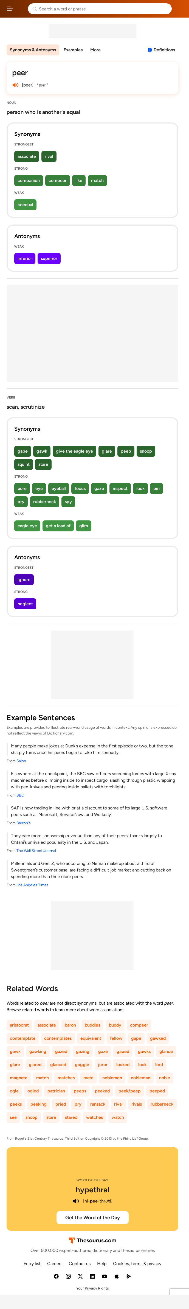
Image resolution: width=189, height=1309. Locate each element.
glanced (58, 1064)
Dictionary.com (179, 8)
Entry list (32, 1263)
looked (122, 1064)
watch (118, 1117)
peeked (102, 1091)
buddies (92, 1025)
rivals (136, 1104)
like (78, 180)
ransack (97, 1104)
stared (71, 1117)
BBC (20, 795)
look (140, 488)
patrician (56, 1091)
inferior (25, 258)
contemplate (22, 1038)
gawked (158, 1038)
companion (29, 180)
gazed (61, 1051)
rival (49, 156)
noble (164, 1077)
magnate (18, 1077)
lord (159, 1064)
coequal (25, 204)
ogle (14, 1091)
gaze (99, 488)
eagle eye (27, 525)
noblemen (112, 1077)
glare (107, 451)
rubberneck (44, 501)
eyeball (59, 488)
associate (27, 156)
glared (35, 1064)
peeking (38, 1104)
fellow (116, 1038)
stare (43, 464)
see (13, 1117)
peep (126, 451)
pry (21, 501)
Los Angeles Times (32, 885)
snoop (146, 451)
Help (101, 1263)
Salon (21, 761)
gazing (82, 1051)
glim (83, 525)
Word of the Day (93, 1180)
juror (103, 1064)
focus (80, 488)
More (95, 49)
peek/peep (130, 1091)
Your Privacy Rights (92, 1288)
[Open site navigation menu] (10, 9)
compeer (58, 180)
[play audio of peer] (15, 85)
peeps (80, 1091)
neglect (25, 603)
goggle (82, 1064)
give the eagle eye (74, 451)
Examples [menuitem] (73, 49)
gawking (37, 1051)
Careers (54, 1263)
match (97, 180)
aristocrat (19, 1025)
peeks (16, 1104)
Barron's (23, 823)
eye (39, 488)
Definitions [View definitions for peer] (164, 49)
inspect (120, 488)
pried (60, 1104)
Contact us (80, 1263)
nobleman (140, 1077)
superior (49, 258)
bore (22, 488)
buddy (115, 1025)
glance (166, 1051)
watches (94, 1117)
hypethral (92, 1189)
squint (24, 464)
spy (68, 501)
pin (156, 488)
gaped (123, 1051)
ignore (24, 579)
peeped (157, 1091)
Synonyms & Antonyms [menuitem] (33, 49)
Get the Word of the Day (92, 1218)
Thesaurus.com (21, 8)
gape (23, 451)
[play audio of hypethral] (76, 1201)
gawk (41, 451)
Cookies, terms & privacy (137, 1263)
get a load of (58, 525)
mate (88, 1077)
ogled (33, 1091)
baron (70, 1025)
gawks (144, 1051)
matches (66, 1077)
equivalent (90, 1038)
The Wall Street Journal (36, 850)
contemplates (58, 1038)
